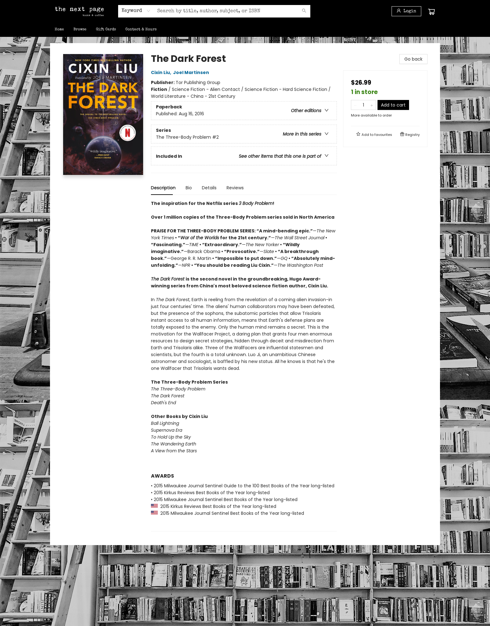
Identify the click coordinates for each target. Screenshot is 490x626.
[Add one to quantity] (372, 105)
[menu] (245, 29)
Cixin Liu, (162, 72)
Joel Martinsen (192, 72)
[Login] (406, 11)
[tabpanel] (244, 365)
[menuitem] (59, 29)
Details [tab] (209, 188)
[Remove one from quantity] (355, 105)
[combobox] (136, 11)
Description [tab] (163, 188)
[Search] (304, 11)
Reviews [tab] (235, 188)
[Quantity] (363, 105)
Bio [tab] (189, 188)
